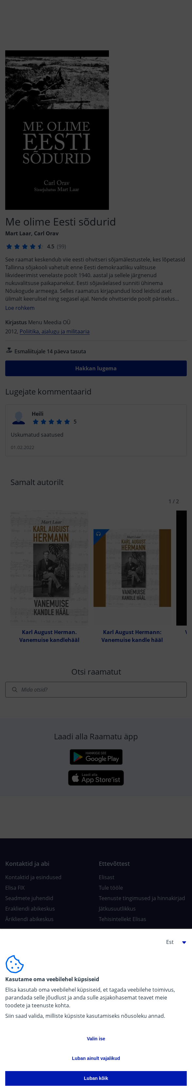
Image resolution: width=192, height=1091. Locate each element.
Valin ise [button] (96, 1038)
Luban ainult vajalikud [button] (96, 1058)
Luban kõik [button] (96, 1078)
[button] (174, 942)
